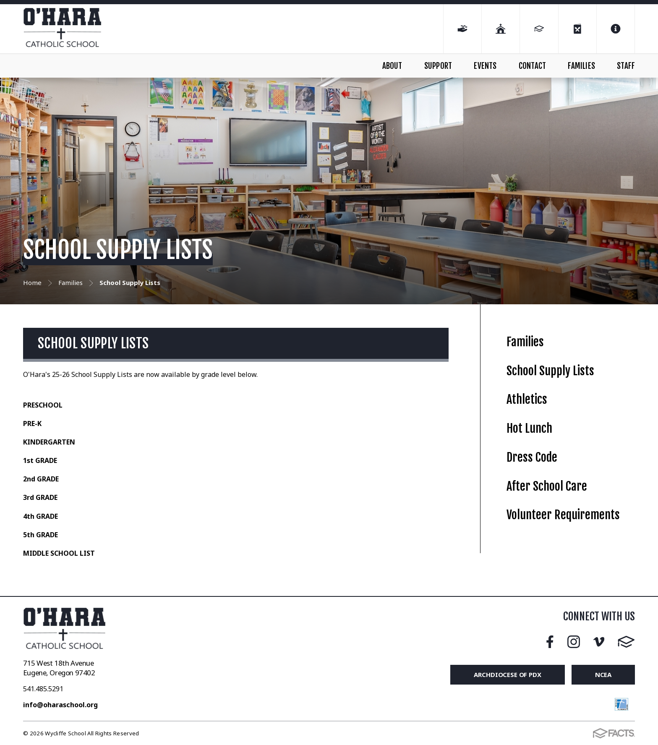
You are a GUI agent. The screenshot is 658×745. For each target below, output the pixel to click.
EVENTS (485, 66)
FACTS (626, 641)
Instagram (573, 641)
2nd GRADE (41, 479)
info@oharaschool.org (60, 704)
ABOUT (392, 66)
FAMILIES (581, 66)
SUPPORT (438, 66)
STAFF (626, 66)
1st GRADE (40, 460)
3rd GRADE (40, 497)
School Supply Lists (550, 370)
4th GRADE (40, 516)
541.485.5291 (43, 688)
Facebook (550, 641)
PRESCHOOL (43, 405)
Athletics (527, 399)
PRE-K (32, 423)
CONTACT (532, 66)
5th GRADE (40, 534)
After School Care (547, 486)
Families (525, 342)
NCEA (603, 674)
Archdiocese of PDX (507, 674)
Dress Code (532, 457)
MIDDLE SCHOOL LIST (59, 553)
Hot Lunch (529, 428)
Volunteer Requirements (563, 514)
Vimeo (598, 641)
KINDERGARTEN (50, 442)
